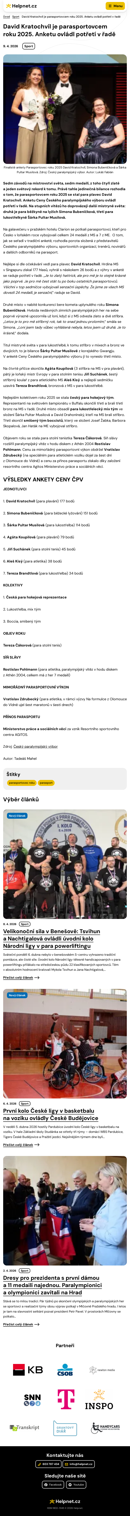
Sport (15, 16)
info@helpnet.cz (78, 1464)
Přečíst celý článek (18, 977)
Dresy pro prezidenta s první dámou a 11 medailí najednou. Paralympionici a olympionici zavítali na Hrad (52, 1285)
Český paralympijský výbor (35, 746)
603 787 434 (48, 1464)
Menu (118, 6)
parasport (46, 782)
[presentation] (65, 864)
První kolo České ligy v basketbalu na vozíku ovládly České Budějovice (50, 1114)
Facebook (53, 1484)
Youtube (76, 1484)
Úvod (6, 16)
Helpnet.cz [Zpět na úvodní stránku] (24, 6)
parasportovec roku (22, 782)
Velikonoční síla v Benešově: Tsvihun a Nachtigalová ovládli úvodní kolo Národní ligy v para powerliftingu (51, 939)
